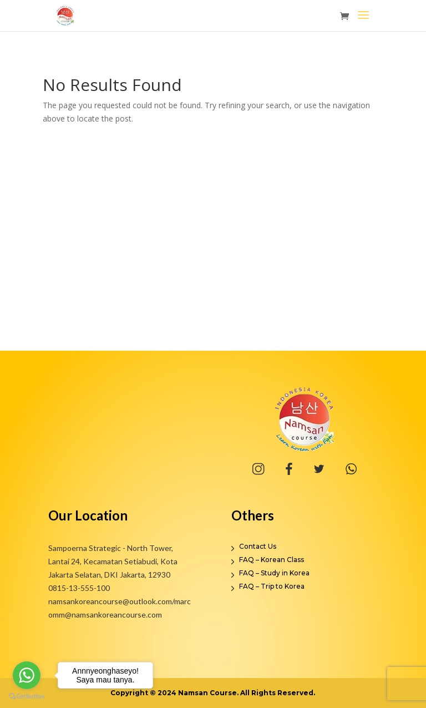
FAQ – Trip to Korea (272, 586)
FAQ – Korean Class (271, 559)
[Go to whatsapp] (26, 675)
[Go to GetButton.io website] (26, 696)
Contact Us (257, 546)
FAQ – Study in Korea (274, 573)
